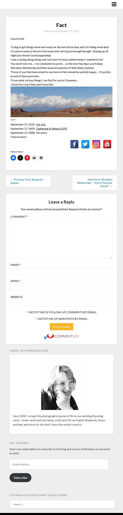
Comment (19, 216)
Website (17, 297)
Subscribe (20, 478)
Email (16, 280)
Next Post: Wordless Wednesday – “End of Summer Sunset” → (94, 183)
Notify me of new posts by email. (63, 318)
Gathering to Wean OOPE (51, 128)
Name (16, 264)
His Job (40, 124)
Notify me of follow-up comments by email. (63, 312)
